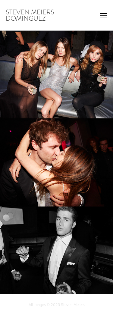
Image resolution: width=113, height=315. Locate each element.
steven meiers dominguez (31, 15)
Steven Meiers (73, 304)
